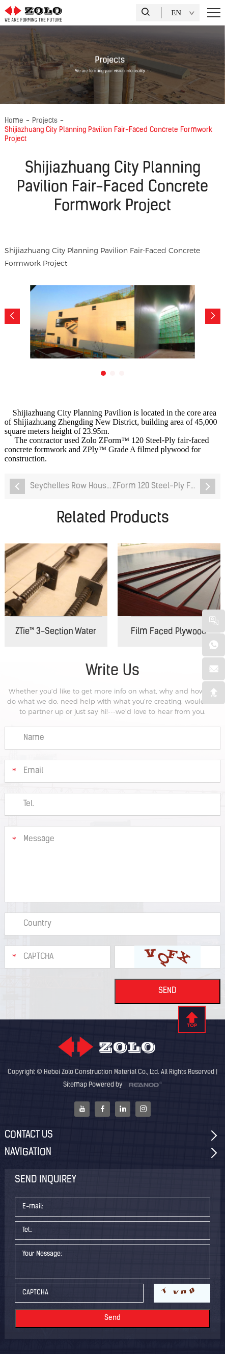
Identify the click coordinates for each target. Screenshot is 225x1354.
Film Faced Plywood (169, 631)
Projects (45, 121)
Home (14, 121)
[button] (12, 316)
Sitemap (75, 1085)
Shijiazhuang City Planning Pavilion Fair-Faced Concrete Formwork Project (108, 134)
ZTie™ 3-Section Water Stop (55, 637)
